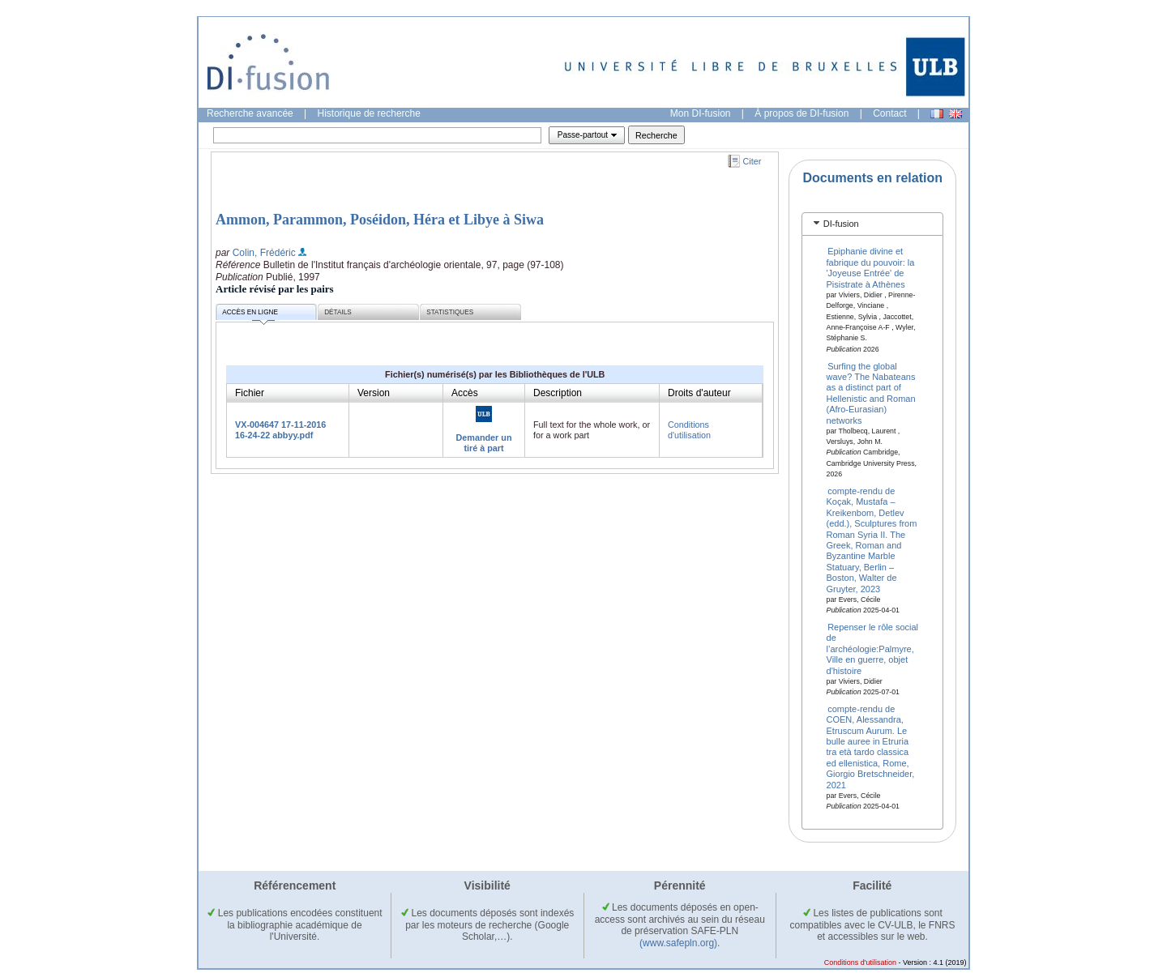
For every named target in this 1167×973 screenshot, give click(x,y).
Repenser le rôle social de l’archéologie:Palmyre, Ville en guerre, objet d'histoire (873, 649)
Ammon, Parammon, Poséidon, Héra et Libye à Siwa (380, 219)
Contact (889, 113)
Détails (338, 312)
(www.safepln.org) (678, 943)
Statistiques (449, 312)
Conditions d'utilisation (689, 430)
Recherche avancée (250, 113)
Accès (464, 393)
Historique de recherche (369, 113)
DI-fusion (841, 223)
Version (373, 393)
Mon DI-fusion (700, 113)
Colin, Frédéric (264, 252)
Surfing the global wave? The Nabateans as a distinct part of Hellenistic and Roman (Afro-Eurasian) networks (871, 393)
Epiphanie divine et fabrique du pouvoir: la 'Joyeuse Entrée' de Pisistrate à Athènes (871, 267)
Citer (752, 161)
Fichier (249, 393)
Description (557, 393)
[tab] (872, 224)
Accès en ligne (250, 315)
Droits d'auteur (699, 393)
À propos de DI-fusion (801, 113)
